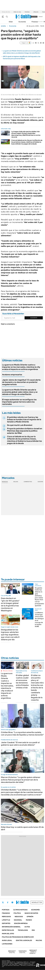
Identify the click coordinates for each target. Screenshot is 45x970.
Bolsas (15, 481)
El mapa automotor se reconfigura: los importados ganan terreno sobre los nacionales (19, 401)
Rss (33, 930)
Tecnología (23, 930)
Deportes (6, 923)
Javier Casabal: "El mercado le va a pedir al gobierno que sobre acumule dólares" (20, 743)
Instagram (12, 902)
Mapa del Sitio (8, 934)
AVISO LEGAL (7, 940)
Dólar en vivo (17, 12)
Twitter (3, 902)
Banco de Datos (31, 913)
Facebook (7, 902)
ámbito (3, 26)
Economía (22, 22)
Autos (27, 927)
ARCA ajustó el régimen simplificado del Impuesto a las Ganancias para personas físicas (21, 57)
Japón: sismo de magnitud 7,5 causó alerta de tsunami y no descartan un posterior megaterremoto (21, 382)
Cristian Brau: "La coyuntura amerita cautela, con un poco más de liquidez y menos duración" (22, 733)
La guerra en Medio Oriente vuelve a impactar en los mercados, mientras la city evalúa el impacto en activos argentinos (21, 367)
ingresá (40, 16)
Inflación (35, 12)
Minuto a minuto (8, 671)
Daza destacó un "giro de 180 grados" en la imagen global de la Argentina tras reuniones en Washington (10, 604)
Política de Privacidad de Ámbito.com (18, 937)
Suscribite (33, 317)
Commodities (28, 481)
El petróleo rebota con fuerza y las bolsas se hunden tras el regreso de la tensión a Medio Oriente (24, 419)
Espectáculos (8, 930)
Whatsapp (28, 902)
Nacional (18, 920)
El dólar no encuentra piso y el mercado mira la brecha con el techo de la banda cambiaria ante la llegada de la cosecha (37, 687)
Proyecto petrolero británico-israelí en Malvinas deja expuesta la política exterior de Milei (24, 430)
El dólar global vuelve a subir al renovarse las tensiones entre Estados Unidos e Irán (22, 681)
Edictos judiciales (24, 940)
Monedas (5, 481)
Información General (11, 927)
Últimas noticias (20, 910)
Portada (5, 910)
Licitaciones (7, 944)
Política (17, 913)
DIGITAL (12, 951)
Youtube (23, 902)
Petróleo (27, 12)
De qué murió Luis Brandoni (19, 425)
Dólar (11, 22)
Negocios (19, 917)
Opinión (30, 917)
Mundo (29, 920)
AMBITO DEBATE (33, 951)
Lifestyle (6, 920)
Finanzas (35, 22)
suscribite (34, 16)
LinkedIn (17, 902)
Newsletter (40, 21)
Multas (39, 940)
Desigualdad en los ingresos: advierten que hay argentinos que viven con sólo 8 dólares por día (10, 634)
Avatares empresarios (12, 374)
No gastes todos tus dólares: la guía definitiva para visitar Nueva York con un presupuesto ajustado (39, 597)
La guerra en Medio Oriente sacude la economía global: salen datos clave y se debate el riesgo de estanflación (22, 52)
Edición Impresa (21, 923)
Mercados (6, 917)
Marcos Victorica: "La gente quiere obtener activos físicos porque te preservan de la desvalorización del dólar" (20, 779)
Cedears (40, 481)
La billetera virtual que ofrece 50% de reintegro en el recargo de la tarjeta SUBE (39, 619)
